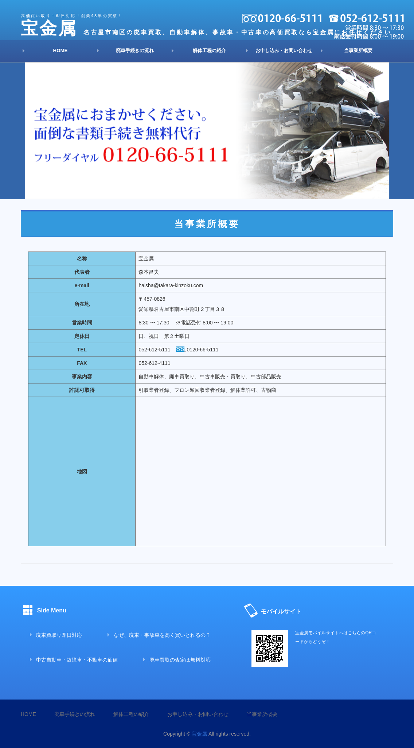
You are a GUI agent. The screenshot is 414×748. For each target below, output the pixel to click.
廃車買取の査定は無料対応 (180, 660)
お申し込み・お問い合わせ (283, 50)
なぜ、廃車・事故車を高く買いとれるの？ (162, 635)
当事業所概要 (358, 50)
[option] (207, 130)
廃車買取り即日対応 (59, 635)
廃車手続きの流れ (135, 50)
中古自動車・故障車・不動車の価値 (77, 660)
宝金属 (199, 734)
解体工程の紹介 (209, 50)
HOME (60, 50)
